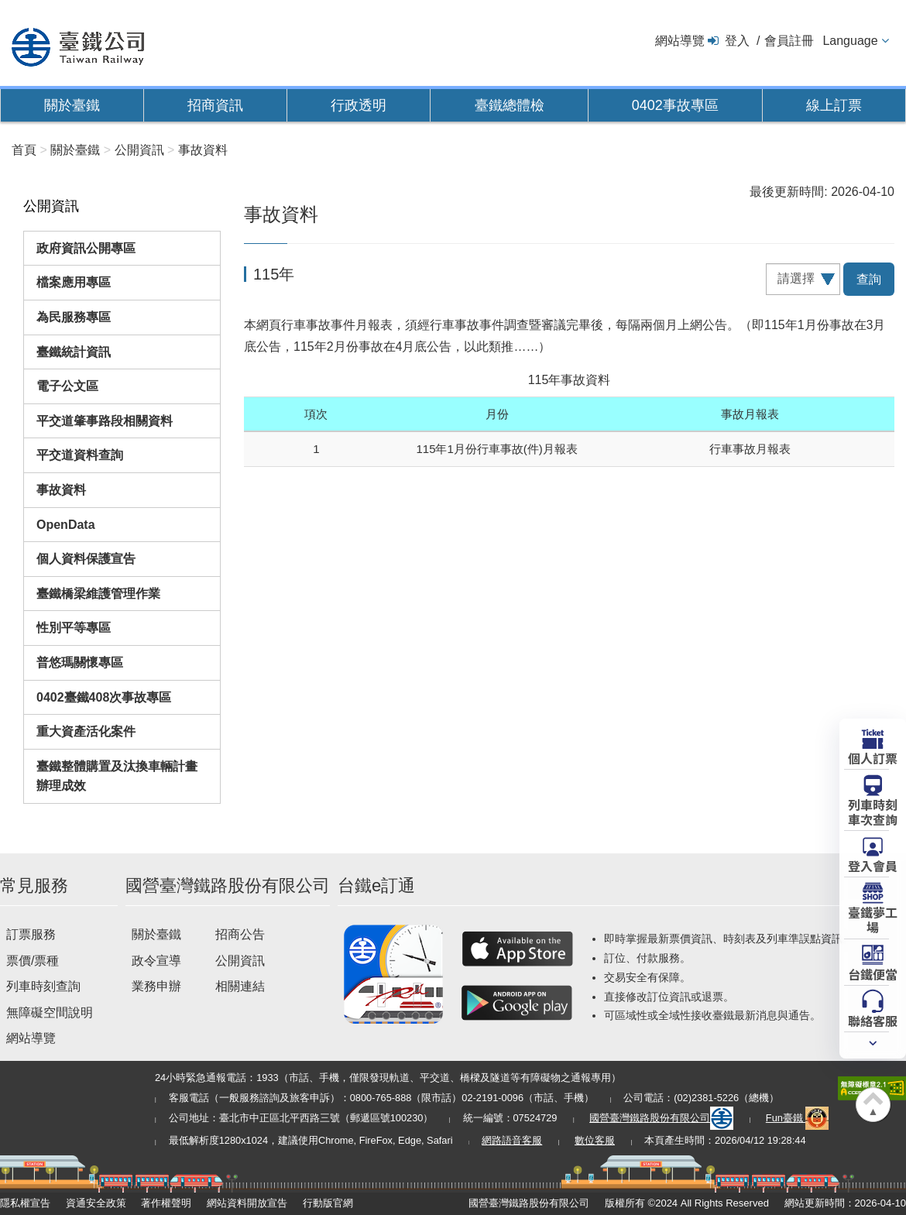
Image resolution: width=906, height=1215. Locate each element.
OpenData (65, 524)
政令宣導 (156, 960)
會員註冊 (789, 40)
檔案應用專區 (73, 282)
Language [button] (849, 40)
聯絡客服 (872, 1019)
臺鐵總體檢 (509, 105)
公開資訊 (240, 960)
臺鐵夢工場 (872, 919)
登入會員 (872, 864)
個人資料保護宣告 (86, 558)
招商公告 (240, 934)
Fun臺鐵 (797, 1118)
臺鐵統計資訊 (73, 352)
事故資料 (61, 489)
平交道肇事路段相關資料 (104, 420)
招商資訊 (215, 105)
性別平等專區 (73, 627)
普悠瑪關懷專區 (79, 662)
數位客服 (595, 1140)
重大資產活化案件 (86, 731)
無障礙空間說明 (49, 1012)
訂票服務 (31, 934)
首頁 (24, 149)
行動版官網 (328, 1203)
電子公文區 (67, 386)
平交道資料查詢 (79, 455)
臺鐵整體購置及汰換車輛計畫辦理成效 (116, 776)
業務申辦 (156, 986)
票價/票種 (32, 960)
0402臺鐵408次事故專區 (103, 697)
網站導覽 (680, 40)
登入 (737, 40)
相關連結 (240, 986)
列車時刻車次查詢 (872, 811)
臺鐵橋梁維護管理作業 (98, 593)
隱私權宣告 (25, 1203)
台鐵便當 (872, 973)
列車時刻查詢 (43, 986)
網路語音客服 (512, 1140)
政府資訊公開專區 (86, 248)
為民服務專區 (73, 317)
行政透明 (358, 105)
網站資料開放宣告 (247, 1203)
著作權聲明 (166, 1203)
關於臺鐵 (72, 105)
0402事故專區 (675, 105)
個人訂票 (872, 757)
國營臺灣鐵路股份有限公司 (661, 1118)
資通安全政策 (96, 1203)
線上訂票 (834, 105)
